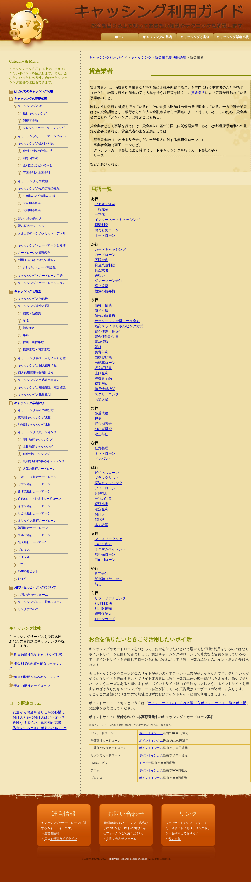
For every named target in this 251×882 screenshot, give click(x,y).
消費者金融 (103, 378)
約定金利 (101, 574)
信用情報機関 (105, 389)
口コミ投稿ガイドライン (60, 838)
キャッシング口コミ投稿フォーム (40, 602)
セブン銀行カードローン (34, 484)
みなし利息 (103, 544)
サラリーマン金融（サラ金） (117, 321)
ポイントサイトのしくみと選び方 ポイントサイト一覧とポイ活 (197, 703)
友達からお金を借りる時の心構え (39, 712)
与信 (98, 584)
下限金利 (101, 260)
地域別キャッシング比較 (34, 424)
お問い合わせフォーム (33, 594)
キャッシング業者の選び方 (36, 410)
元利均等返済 (32, 210)
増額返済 (101, 399)
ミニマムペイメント (110, 549)
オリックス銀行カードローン (37, 520)
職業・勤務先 (32, 313)
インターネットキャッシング (117, 220)
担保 (98, 418)
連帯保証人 (103, 614)
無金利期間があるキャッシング (36, 677)
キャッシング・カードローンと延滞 (42, 245)
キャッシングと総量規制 (34, 394)
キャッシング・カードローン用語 (40, 275)
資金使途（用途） (108, 331)
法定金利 (101, 509)
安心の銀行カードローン (32, 686)
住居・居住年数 (33, 342)
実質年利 (101, 352)
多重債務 (101, 413)
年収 (26, 320)
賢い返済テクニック (31, 226)
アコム (22, 564)
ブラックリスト (107, 478)
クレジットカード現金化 (39, 267)
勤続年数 (29, 328)
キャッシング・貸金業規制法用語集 (158, 57)
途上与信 (101, 434)
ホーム (120, 37)
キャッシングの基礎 (157, 37)
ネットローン (105, 453)
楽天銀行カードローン (33, 542)
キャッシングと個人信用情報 (37, 365)
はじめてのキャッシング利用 (33, 91)
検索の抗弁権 (105, 291)
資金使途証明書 (107, 337)
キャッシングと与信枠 (33, 298)
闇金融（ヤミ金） (108, 579)
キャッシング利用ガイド (108, 57)
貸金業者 (101, 270)
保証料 (100, 520)
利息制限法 (103, 603)
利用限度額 (103, 609)
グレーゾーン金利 (108, 281)
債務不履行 (103, 310)
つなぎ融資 (103, 429)
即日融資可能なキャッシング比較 (38, 654)
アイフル (24, 557)
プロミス (24, 549)
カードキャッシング (110, 249)
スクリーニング (107, 394)
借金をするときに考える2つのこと (40, 728)
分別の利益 (103, 499)
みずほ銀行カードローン (34, 491)
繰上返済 (101, 286)
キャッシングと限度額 (33, 181)
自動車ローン (105, 363)
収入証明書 (103, 368)
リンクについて (28, 609)
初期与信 (101, 384)
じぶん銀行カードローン (34, 513)
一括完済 (101, 209)
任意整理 (101, 448)
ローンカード (105, 619)
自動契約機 (103, 357)
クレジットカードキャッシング (44, 128)
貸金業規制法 (105, 265)
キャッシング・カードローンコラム (42, 283)
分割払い (101, 493)
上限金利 (101, 373)
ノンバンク (103, 459)
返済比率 (101, 504)
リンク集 (175, 838)
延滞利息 (101, 225)
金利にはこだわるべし (38, 165)
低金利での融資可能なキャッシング (36, 666)
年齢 (26, 335)
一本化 (100, 214)
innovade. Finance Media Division (128, 858)
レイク (22, 578)
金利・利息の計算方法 (38, 151)
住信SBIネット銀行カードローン (39, 498)
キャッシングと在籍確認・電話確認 (42, 387)
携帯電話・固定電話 (36, 349)
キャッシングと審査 (194, 37)
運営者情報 (51, 833)
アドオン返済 (105, 204)
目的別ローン (105, 560)
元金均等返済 (32, 203)
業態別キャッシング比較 (34, 417)
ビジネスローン (107, 473)
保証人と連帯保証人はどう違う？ (39, 717)
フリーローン (105, 488)
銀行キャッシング (35, 113)
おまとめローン (107, 230)
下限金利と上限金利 (36, 172)
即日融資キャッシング (38, 439)
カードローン (105, 255)
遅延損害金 (103, 424)
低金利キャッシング (36, 454)
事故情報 (101, 342)
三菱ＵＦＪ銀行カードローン (37, 477)
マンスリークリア (108, 539)
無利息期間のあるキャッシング (44, 461)
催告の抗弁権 (105, 316)
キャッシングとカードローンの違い (42, 136)
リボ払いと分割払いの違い (41, 196)
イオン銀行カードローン (34, 506)
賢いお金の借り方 (30, 218)
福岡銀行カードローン (33, 528)
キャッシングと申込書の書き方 (39, 380)
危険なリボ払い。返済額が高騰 (37, 723)
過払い (100, 275)
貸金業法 (198, 93)
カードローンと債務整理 (34, 252)
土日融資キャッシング (38, 446)
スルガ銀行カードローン (34, 535)
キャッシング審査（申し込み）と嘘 (42, 358)
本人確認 (101, 525)
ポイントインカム (151, 733)
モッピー (145, 763)
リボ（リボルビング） (112, 598)
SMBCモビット (28, 571)
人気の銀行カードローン (39, 468)
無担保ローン (105, 554)
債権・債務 (103, 305)
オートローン (105, 235)
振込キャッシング (108, 483)
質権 (98, 347)
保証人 (100, 514)
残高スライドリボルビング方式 (119, 326)
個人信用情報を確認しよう (36, 372)
